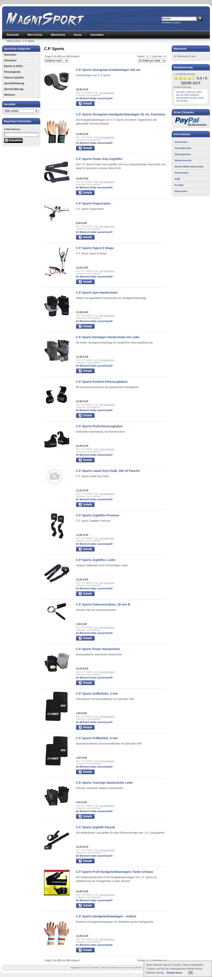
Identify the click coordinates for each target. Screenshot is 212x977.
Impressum (181, 191)
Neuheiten (10, 54)
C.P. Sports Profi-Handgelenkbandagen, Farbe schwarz (114, 871)
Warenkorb (58, 34)
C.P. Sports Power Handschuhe (98, 649)
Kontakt (179, 185)
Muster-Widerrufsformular (189, 166)
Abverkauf (10, 60)
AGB (177, 179)
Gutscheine (181, 142)
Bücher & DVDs (13, 66)
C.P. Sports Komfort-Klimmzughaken (102, 381)
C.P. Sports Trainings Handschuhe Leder (104, 782)
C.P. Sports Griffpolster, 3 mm (97, 693)
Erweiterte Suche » (171, 22)
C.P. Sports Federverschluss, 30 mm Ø (103, 604)
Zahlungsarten (183, 154)
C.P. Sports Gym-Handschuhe (97, 292)
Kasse (78, 34)
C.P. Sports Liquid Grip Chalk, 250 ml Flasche (108, 470)
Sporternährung (13, 89)
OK (191, 972)
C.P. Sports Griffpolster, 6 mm (97, 738)
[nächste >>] (159, 56)
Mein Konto (34, 34)
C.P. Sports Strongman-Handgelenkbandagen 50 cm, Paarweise (120, 114)
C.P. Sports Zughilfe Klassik (95, 827)
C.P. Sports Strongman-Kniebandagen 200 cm (108, 69)
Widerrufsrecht (183, 160)
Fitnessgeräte (12, 71)
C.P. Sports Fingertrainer (93, 203)
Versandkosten (107, 92)
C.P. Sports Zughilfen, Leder (95, 560)
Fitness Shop (13, 41)
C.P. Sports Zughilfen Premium (97, 515)
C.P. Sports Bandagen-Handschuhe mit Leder (108, 337)
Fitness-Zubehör (14, 77)
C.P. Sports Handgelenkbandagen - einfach (106, 916)
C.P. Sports (28, 41)
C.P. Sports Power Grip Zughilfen (99, 159)
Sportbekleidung (14, 83)
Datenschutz (181, 172)
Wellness (9, 94)
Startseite (12, 34)
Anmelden (97, 34)
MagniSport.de (77, 968)
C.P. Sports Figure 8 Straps (95, 248)
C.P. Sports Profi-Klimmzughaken (99, 426)
